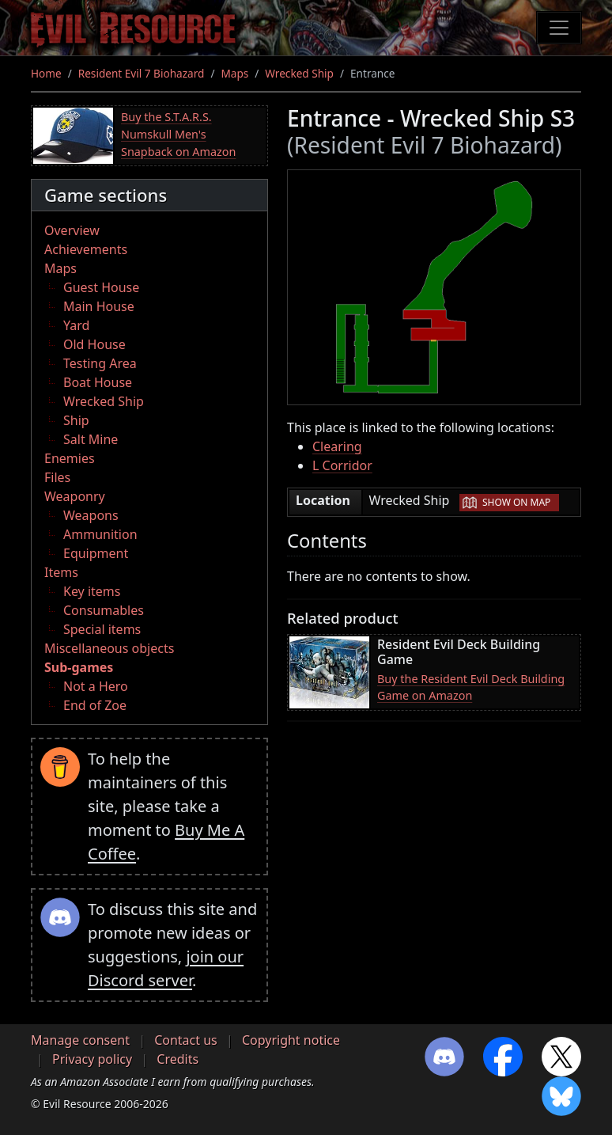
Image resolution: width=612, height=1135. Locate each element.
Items (61, 572)
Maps (234, 73)
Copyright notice (291, 1040)
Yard (76, 325)
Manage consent (80, 1040)
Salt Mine (90, 439)
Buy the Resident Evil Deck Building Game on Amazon (471, 687)
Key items (91, 591)
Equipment (95, 553)
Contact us (185, 1040)
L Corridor (342, 465)
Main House (98, 306)
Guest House (101, 287)
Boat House (97, 382)
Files (57, 477)
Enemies (69, 458)
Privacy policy (92, 1059)
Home (46, 73)
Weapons (91, 515)
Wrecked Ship (299, 73)
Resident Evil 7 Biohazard (141, 73)
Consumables (103, 610)
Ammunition (100, 534)
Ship (76, 420)
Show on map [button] (516, 502)
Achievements (85, 249)
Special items (102, 629)
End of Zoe (95, 705)
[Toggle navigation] (559, 28)
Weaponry (74, 496)
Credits (177, 1059)
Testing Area (100, 363)
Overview (72, 230)
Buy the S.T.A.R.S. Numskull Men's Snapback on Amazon (178, 133)
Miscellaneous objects (109, 648)
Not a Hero (95, 686)
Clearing (337, 446)
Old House (94, 344)
